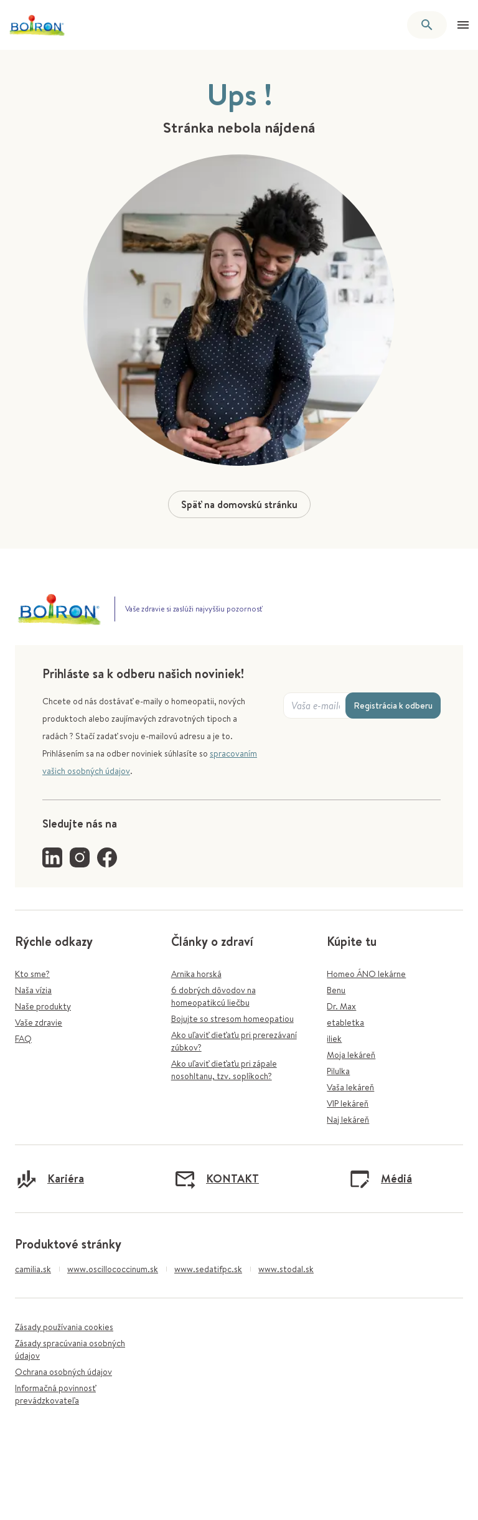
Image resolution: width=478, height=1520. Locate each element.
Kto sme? (32, 974)
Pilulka (338, 1071)
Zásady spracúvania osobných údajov (70, 1349)
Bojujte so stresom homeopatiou (232, 1019)
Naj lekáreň (348, 1119)
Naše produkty (43, 1006)
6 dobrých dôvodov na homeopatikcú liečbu (213, 996)
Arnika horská (196, 974)
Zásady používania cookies (64, 1327)
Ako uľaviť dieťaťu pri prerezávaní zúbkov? (234, 1041)
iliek (334, 1038)
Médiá (380, 1179)
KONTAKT (216, 1179)
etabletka (345, 1022)
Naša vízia (33, 990)
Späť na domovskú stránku (239, 504)
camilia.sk (33, 1269)
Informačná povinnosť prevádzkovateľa (55, 1394)
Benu (336, 990)
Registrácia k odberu (393, 705)
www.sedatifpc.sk (208, 1269)
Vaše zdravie (38, 1022)
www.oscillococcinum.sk (112, 1269)
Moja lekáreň (351, 1055)
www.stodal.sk (286, 1269)
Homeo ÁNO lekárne (366, 974)
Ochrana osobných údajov (63, 1372)
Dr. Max (341, 1006)
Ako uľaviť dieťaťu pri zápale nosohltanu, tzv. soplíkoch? (224, 1069)
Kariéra (49, 1179)
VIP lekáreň (347, 1103)
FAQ (23, 1038)
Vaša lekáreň (350, 1087)
